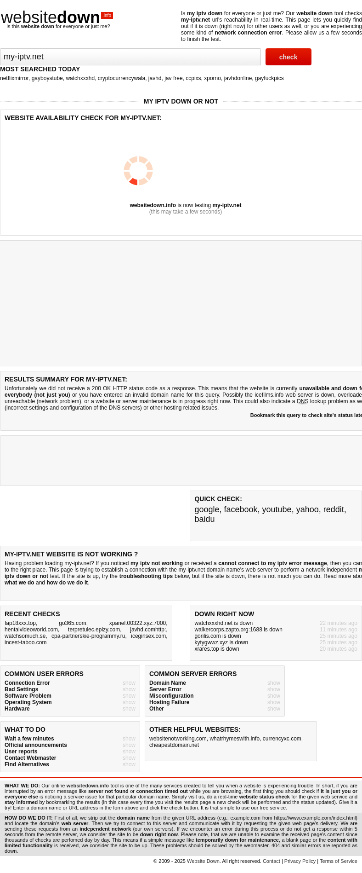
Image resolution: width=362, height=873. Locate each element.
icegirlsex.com (148, 636)
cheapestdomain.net (174, 745)
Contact (271, 861)
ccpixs (193, 78)
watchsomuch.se (25, 636)
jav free (173, 78)
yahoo (307, 509)
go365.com (72, 623)
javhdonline (238, 78)
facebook (240, 509)
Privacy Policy (300, 861)
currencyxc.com (282, 738)
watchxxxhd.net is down (223, 623)
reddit (333, 509)
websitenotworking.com (178, 738)
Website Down (203, 861)
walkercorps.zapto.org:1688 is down (238, 629)
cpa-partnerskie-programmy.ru (88, 636)
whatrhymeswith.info (234, 738)
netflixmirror (14, 78)
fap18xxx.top (20, 623)
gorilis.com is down (217, 636)
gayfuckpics (269, 78)
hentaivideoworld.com (31, 629)
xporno (212, 78)
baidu (204, 519)
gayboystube (47, 78)
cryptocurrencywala (121, 78)
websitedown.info (153, 205)
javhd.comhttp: (148, 629)
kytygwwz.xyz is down (221, 642)
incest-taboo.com (25, 642)
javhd (155, 78)
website (57, 17)
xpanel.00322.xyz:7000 (137, 623)
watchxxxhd (80, 78)
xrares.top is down (216, 649)
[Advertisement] (172, 460)
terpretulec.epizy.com (94, 629)
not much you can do (294, 576)
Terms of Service (338, 861)
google (206, 509)
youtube (277, 509)
